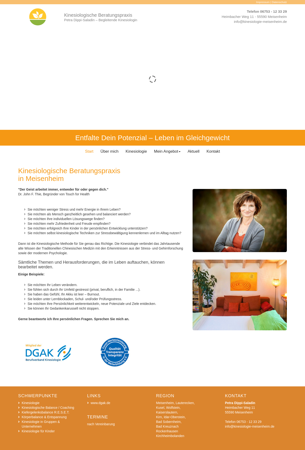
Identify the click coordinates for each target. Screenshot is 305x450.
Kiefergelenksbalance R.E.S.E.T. (45, 412)
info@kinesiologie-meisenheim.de (260, 22)
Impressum (263, 2)
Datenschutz (279, 2)
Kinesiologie (31, 403)
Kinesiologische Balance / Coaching (48, 407)
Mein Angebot (167, 151)
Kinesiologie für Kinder (38, 431)
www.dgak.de (100, 403)
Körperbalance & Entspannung (44, 417)
